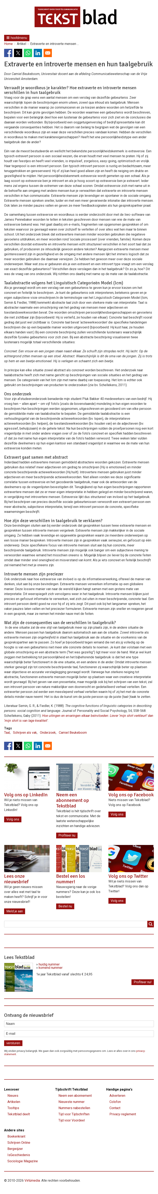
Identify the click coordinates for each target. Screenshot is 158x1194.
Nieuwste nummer (71, 1102)
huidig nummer (49, 964)
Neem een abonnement (75, 1096)
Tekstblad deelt (18, 1114)
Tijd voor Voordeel (71, 1120)
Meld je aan (14, 911)
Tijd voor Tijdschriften (73, 1114)
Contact (114, 1108)
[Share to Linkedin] (38, 53)
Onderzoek (48, 733)
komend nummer (51, 968)
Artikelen (13, 1102)
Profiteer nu (66, 835)
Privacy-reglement (122, 1114)
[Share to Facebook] (8, 53)
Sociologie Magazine (22, 1161)
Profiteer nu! (143, 982)
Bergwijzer (15, 1149)
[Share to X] (18, 53)
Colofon (115, 1102)
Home (8, 44)
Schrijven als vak (25, 733)
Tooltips (13, 1108)
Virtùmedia (32, 1180)
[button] (16, 38)
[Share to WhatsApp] (28, 53)
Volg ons (12, 819)
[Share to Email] (48, 53)
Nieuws (12, 1096)
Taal (7, 733)
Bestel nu (65, 906)
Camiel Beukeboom (73, 733)
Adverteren (117, 1096)
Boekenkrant (16, 1136)
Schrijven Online (18, 1143)
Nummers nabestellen (74, 1108)
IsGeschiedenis (18, 1155)
